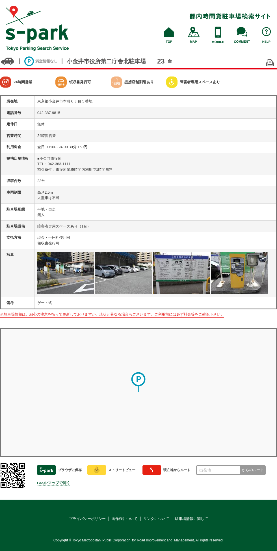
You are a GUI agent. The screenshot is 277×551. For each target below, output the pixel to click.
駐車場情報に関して (191, 519)
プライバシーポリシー (87, 519)
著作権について (124, 519)
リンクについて (156, 519)
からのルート (253, 470)
